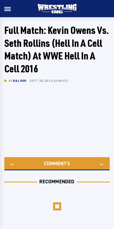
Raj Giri (20, 81)
